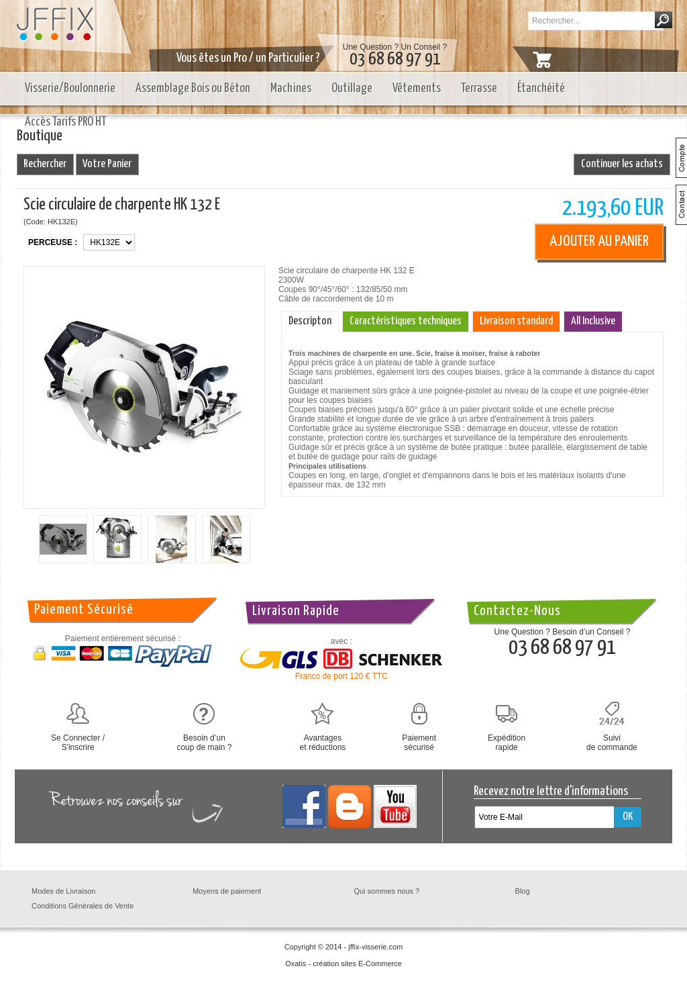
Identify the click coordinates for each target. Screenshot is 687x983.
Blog (522, 891)
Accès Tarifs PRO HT (66, 121)
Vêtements (416, 88)
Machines (290, 88)
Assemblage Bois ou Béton (193, 88)
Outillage (351, 88)
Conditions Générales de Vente (83, 906)
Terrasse (479, 88)
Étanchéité (541, 88)
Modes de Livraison (63, 891)
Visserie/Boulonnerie (70, 88)
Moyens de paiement (227, 891)
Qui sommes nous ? (386, 891)
